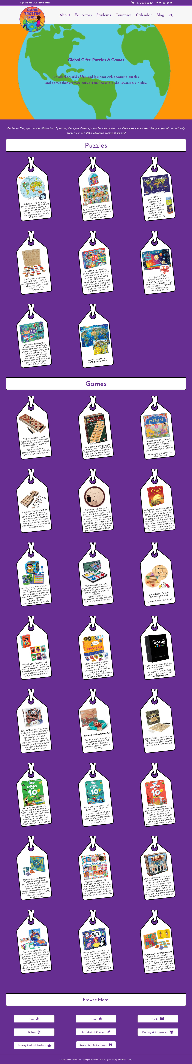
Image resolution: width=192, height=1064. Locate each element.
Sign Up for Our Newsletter (35, 2)
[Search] (169, 17)
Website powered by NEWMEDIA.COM (116, 1059)
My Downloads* (144, 2)
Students (103, 15)
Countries (124, 15)
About (65, 15)
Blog (160, 15)
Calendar (144, 15)
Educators (83, 15)
